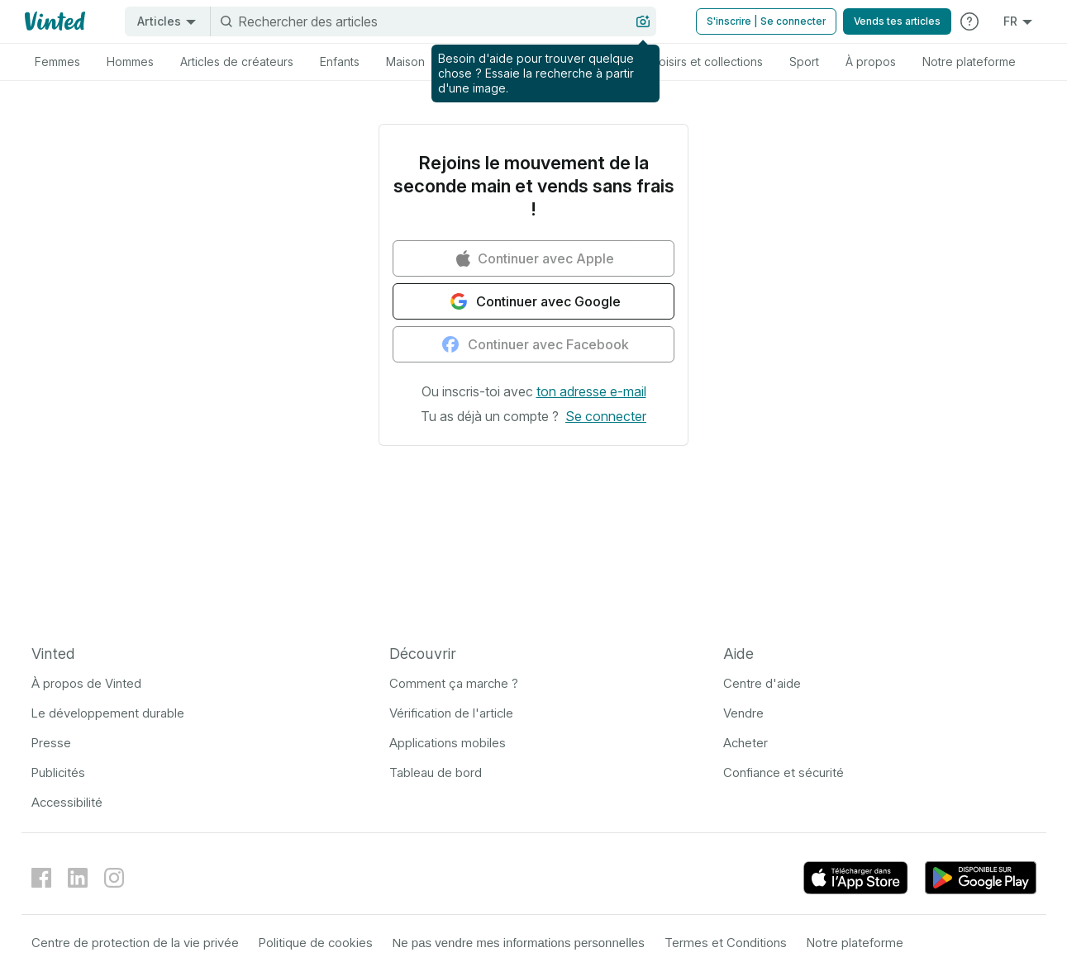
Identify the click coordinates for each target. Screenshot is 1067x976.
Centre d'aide (762, 683)
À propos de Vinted (86, 683)
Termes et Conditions (725, 942)
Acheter (745, 743)
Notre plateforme (855, 942)
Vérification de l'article (451, 713)
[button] (591, 391)
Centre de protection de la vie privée (135, 942)
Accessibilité (66, 802)
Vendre (743, 713)
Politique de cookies (316, 942)
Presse (51, 743)
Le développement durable (107, 713)
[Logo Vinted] (53, 21)
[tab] (57, 62)
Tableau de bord (435, 772)
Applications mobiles (447, 743)
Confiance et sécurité (783, 772)
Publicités (58, 772)
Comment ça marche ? (453, 683)
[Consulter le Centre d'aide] (969, 21)
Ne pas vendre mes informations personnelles (519, 943)
